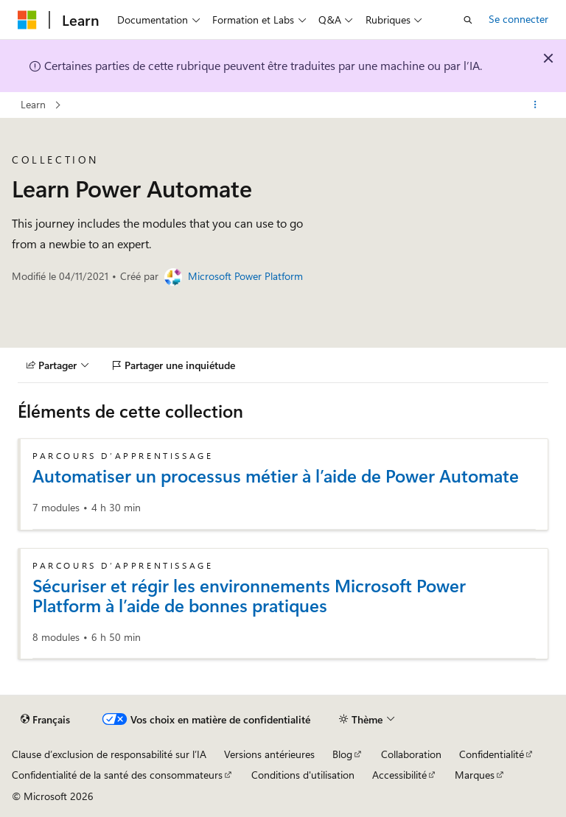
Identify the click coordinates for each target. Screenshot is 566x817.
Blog (342, 754)
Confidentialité (491, 754)
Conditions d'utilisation (302, 775)
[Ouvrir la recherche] (468, 20)
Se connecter (518, 19)
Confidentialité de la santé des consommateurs (117, 775)
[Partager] (58, 365)
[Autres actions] (535, 105)
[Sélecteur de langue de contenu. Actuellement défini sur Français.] (45, 719)
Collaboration (411, 754)
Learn (33, 104)
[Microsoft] (27, 19)
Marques (475, 775)
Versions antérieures (269, 754)
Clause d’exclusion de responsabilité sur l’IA (109, 754)
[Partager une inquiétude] (174, 365)
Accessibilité (399, 775)
